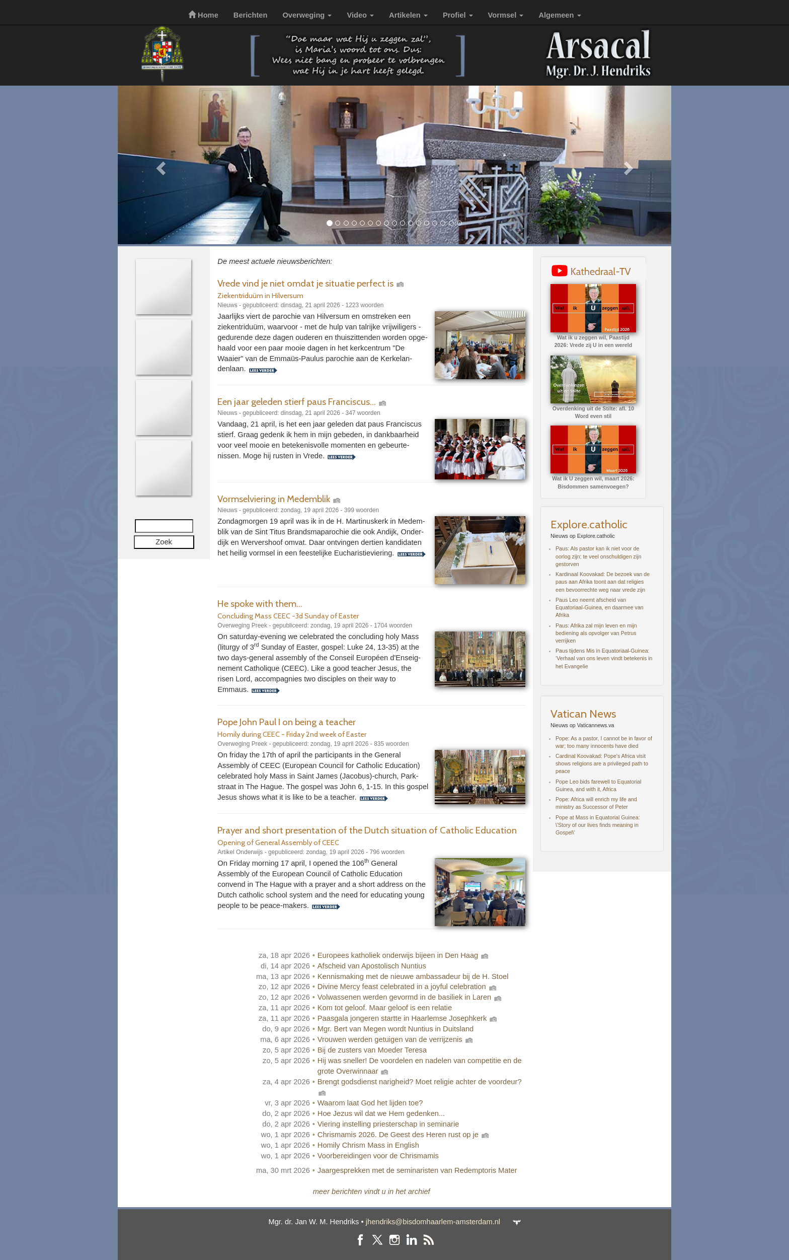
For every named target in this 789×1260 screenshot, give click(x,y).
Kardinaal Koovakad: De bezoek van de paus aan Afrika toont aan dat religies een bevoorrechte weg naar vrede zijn (603, 581)
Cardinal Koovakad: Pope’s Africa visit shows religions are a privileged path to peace (602, 763)
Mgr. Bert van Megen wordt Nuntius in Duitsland (396, 1029)
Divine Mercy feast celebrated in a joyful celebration (408, 987)
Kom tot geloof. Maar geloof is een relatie (385, 1008)
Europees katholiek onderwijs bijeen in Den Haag (404, 955)
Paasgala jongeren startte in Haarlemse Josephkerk (408, 1018)
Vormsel (506, 15)
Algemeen (559, 15)
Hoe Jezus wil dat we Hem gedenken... (381, 1113)
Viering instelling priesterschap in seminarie (388, 1124)
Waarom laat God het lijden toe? (370, 1103)
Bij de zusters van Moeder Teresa (372, 1050)
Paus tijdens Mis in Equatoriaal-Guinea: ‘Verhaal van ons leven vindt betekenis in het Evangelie (604, 658)
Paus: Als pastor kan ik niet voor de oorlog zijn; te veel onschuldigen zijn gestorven (599, 556)
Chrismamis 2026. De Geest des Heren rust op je (404, 1135)
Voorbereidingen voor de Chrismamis (378, 1156)
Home (203, 15)
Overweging (307, 15)
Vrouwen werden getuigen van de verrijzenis (396, 1039)
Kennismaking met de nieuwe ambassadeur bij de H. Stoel (413, 976)
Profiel (458, 15)
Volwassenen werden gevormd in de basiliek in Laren (410, 997)
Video (360, 15)
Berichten (250, 15)
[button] (159, 165)
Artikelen (408, 15)
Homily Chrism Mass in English (368, 1145)
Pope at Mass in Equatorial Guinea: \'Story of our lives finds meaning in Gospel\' (598, 824)
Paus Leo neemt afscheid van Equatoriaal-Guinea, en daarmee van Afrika (600, 607)
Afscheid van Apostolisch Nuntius (372, 966)
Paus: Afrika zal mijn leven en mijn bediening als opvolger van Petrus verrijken (596, 633)
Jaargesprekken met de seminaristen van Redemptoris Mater (417, 1170)
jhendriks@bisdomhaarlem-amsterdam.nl (433, 1222)
